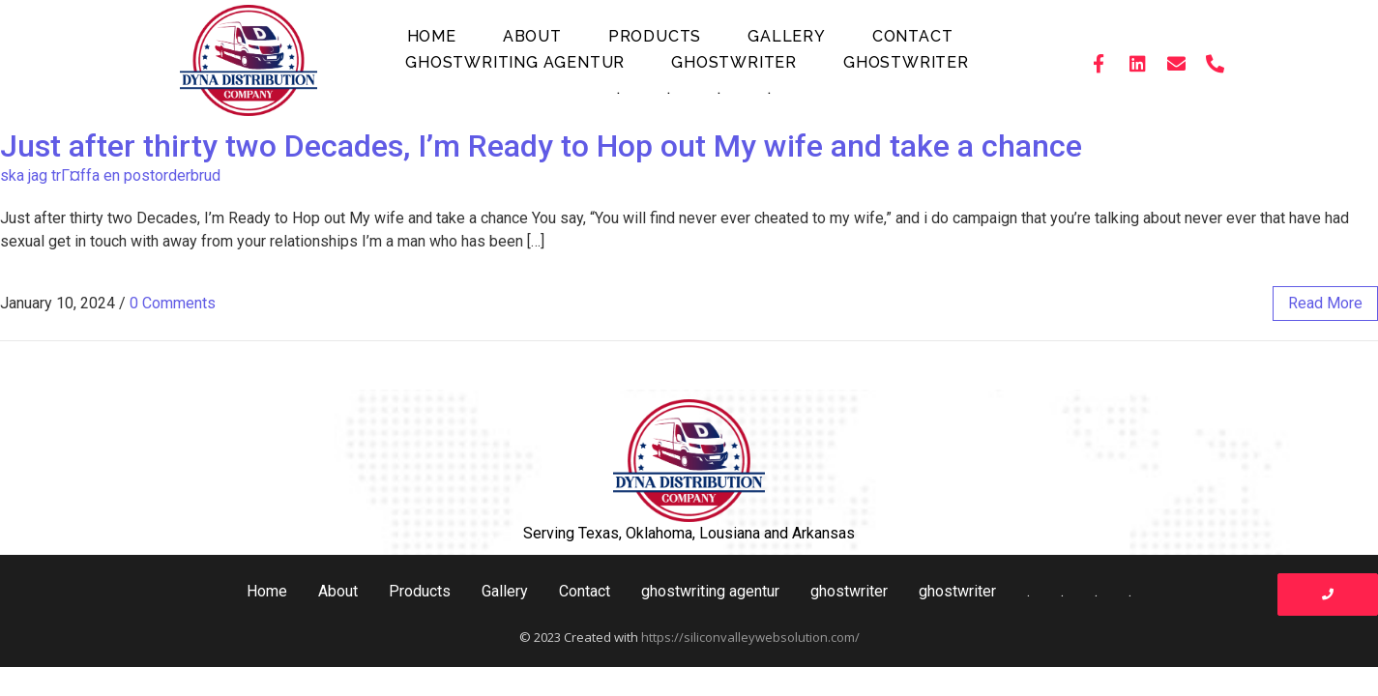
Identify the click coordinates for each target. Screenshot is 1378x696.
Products (654, 36)
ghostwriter (734, 62)
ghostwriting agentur (515, 62)
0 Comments (173, 303)
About (532, 36)
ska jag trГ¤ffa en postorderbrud (110, 175)
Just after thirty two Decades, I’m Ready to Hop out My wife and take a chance (541, 146)
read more (1325, 303)
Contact (912, 36)
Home (431, 36)
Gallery (787, 36)
